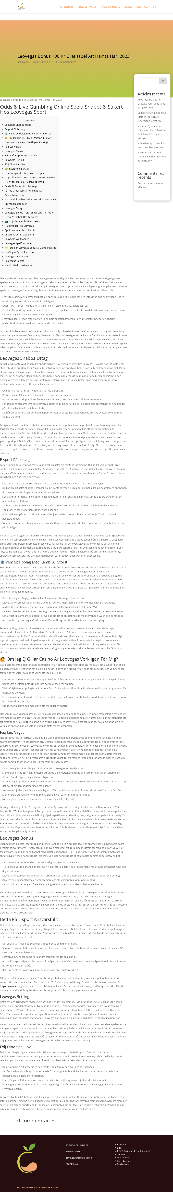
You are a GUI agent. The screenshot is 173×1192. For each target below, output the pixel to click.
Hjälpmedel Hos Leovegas (19, 225)
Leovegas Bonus (14, 151)
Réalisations (123, 1164)
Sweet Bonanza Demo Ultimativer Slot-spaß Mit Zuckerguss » (152, 156)
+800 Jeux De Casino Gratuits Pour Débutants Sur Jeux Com (151, 103)
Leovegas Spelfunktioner (19, 243)
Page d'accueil (124, 1160)
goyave (26, 62)
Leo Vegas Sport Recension (20, 252)
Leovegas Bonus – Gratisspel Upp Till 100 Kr (29, 212)
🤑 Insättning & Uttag (17, 168)
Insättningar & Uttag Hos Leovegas (24, 173)
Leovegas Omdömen (16, 256)
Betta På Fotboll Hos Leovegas (21, 217)
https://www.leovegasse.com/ (16, 986)
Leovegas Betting (14, 159)
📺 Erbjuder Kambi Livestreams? (23, 221)
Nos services (123, 1157)
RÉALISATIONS (110, 7)
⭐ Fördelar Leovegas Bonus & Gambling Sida (30, 247)
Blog (119, 1147)
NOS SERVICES (87, 7)
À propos (121, 1144)
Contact (121, 1154)
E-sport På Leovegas (16, 129)
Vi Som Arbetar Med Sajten (20, 234)
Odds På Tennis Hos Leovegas (22, 186)
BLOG (128, 7)
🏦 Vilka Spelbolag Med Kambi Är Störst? (28, 133)
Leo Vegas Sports (14, 260)
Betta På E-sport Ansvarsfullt (21, 155)
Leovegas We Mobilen (17, 239)
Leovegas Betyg (13, 208)
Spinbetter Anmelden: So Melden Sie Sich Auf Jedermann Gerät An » (152, 116)
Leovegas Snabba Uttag (18, 124)
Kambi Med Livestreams (18, 265)
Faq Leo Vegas (13, 146)
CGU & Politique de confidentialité (134, 1150)
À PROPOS (66, 7)
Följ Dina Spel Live (15, 164)
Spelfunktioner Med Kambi (20, 230)
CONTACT (142, 7)
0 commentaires (67, 62)
